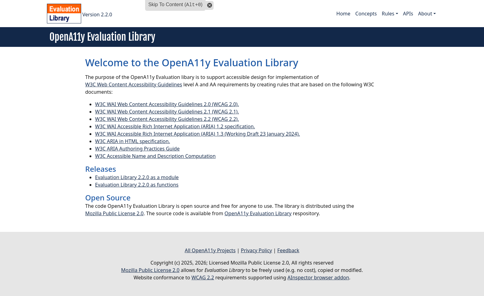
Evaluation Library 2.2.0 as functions (136, 184)
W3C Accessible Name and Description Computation (155, 156)
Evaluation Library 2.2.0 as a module (137, 177)
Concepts (366, 13)
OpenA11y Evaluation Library (257, 213)
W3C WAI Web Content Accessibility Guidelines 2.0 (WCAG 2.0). (167, 104)
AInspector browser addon (318, 277)
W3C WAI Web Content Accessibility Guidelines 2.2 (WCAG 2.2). (167, 119)
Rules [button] (388, 13)
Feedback (288, 250)
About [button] (425, 13)
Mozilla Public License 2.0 (114, 213)
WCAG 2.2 (202, 277)
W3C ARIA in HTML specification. (132, 141)
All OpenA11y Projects (210, 250)
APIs (408, 13)
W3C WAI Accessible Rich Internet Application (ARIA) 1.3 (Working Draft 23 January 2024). (197, 133)
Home (343, 13)
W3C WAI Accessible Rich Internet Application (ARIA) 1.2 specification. (175, 126)
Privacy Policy (256, 250)
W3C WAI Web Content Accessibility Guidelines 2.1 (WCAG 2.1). (167, 111)
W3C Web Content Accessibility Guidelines (133, 84)
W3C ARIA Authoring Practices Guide (137, 148)
